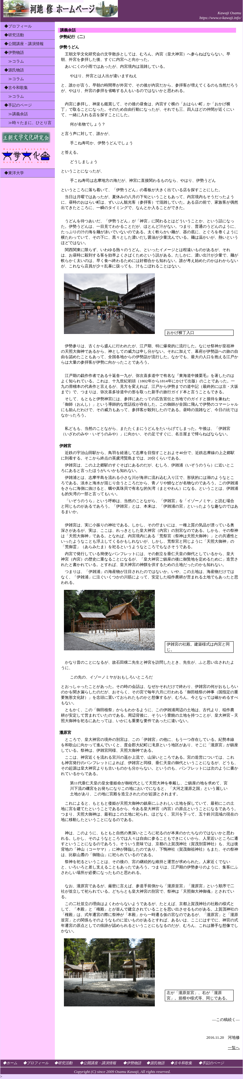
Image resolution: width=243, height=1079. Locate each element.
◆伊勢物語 (14, 52)
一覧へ (234, 1047)
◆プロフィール (18, 26)
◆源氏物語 (14, 70)
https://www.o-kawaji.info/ (220, 17)
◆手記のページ (18, 105)
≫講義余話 (16, 114)
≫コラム (14, 61)
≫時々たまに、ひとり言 (28, 122)
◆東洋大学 (14, 173)
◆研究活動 (14, 35)
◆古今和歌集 (16, 87)
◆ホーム (10, 1063)
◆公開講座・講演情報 (24, 43)
